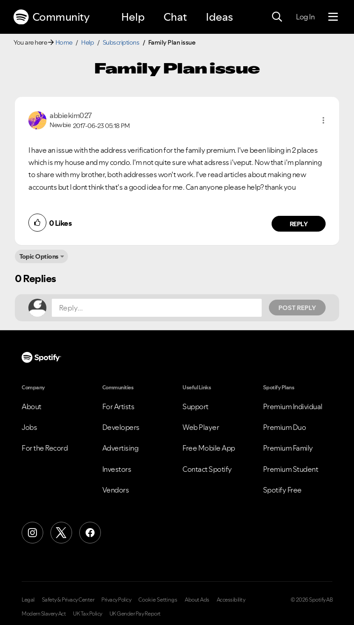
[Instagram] (32, 532)
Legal (28, 599)
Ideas (219, 16)
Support (195, 406)
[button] (323, 120)
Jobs (29, 427)
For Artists (118, 406)
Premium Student (290, 469)
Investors (117, 469)
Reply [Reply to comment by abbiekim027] (299, 223)
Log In (305, 17)
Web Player (200, 427)
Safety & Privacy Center (68, 599)
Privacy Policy (116, 599)
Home (64, 42)
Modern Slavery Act (44, 613)
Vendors (115, 490)
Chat (175, 16)
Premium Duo (284, 427)
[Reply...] (157, 308)
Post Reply (297, 307)
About (31, 406)
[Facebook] (90, 532)
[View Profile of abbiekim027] (71, 115)
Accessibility (231, 599)
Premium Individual (292, 406)
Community (51, 17)
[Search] (277, 17)
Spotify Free (282, 490)
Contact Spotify (207, 469)
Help (133, 16)
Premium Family (288, 448)
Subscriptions (121, 42)
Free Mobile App (208, 448)
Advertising (120, 448)
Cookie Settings (157, 599)
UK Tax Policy (87, 613)
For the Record (45, 448)
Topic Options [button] (39, 256)
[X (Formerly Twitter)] (61, 532)
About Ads (197, 599)
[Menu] (333, 17)
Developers (121, 427)
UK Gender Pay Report (135, 613)
